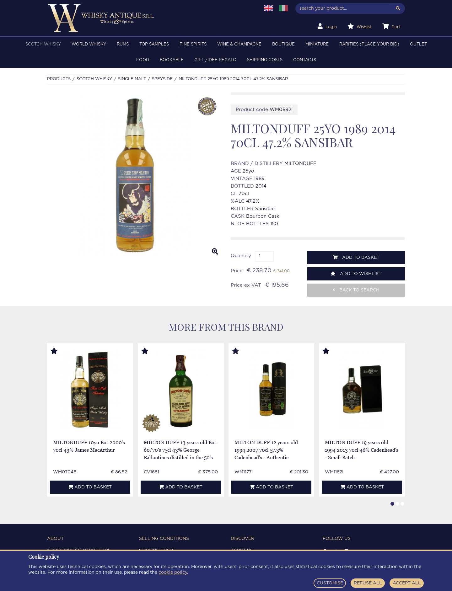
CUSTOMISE (330, 583)
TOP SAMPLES (154, 44)
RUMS (123, 44)
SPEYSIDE (162, 79)
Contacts (304, 60)
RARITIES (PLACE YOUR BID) (369, 44)
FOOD (142, 60)
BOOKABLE (172, 60)
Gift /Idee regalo (215, 60)
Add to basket (356, 257)
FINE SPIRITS (193, 44)
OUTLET (418, 44)
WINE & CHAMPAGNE (239, 44)
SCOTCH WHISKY (43, 44)
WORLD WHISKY (89, 44)
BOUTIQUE (283, 44)
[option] (134, 176)
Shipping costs (264, 60)
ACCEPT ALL (407, 583)
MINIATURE (317, 44)
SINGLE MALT (132, 79)
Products (59, 79)
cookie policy (173, 572)
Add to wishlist (356, 273)
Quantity (241, 255)
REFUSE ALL (368, 583)
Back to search (356, 290)
